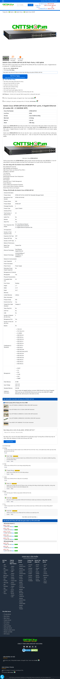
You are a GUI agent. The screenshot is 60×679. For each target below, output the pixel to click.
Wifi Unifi (6, 582)
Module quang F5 (21, 595)
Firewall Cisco (30, 565)
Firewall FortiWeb (30, 580)
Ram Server (7, 616)
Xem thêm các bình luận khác (30, 517)
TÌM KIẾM (30, 4)
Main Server (7, 618)
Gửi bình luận (9, 441)
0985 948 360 (50, 3)
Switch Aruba (12, 574)
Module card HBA (8, 631)
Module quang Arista (22, 599)
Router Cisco (37, 565)
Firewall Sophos (30, 576)
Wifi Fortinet (5, 580)
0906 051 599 (51, 8)
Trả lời (5, 452)
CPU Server (7, 622)
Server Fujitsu (45, 582)
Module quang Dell (22, 586)
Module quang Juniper (21, 577)
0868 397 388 (53, 6)
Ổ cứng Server (7, 614)
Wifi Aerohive (6, 585)
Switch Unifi (12, 587)
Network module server (9, 630)
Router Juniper (37, 572)
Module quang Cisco (22, 565)
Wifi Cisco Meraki (5, 576)
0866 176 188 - (47, 6)
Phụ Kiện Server (7, 611)
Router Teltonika (38, 580)
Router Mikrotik (37, 576)
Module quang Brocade (21, 591)
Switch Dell (13, 580)
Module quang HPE (22, 569)
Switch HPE (12, 570)
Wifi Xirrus (5, 592)
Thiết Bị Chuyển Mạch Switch (13, 562)
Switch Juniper (12, 578)
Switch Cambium (13, 583)
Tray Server (6, 624)
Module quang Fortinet (21, 582)
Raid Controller (7, 626)
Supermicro (46, 575)
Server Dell (45, 565)
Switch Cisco (12, 567)
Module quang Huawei (21, 607)
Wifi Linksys (5, 589)
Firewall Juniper (30, 572)
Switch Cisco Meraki (12, 591)
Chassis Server (7, 620)
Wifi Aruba (5, 572)
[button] (56, 34)
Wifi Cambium (6, 569)
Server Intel (45, 578)
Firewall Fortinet (30, 569)
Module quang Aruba (22, 572)
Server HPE (45, 569)
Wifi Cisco (5, 565)
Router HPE (37, 569)
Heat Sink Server (8, 628)
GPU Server (7, 633)
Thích (12, 461)
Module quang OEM (22, 602)
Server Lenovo (45, 572)
